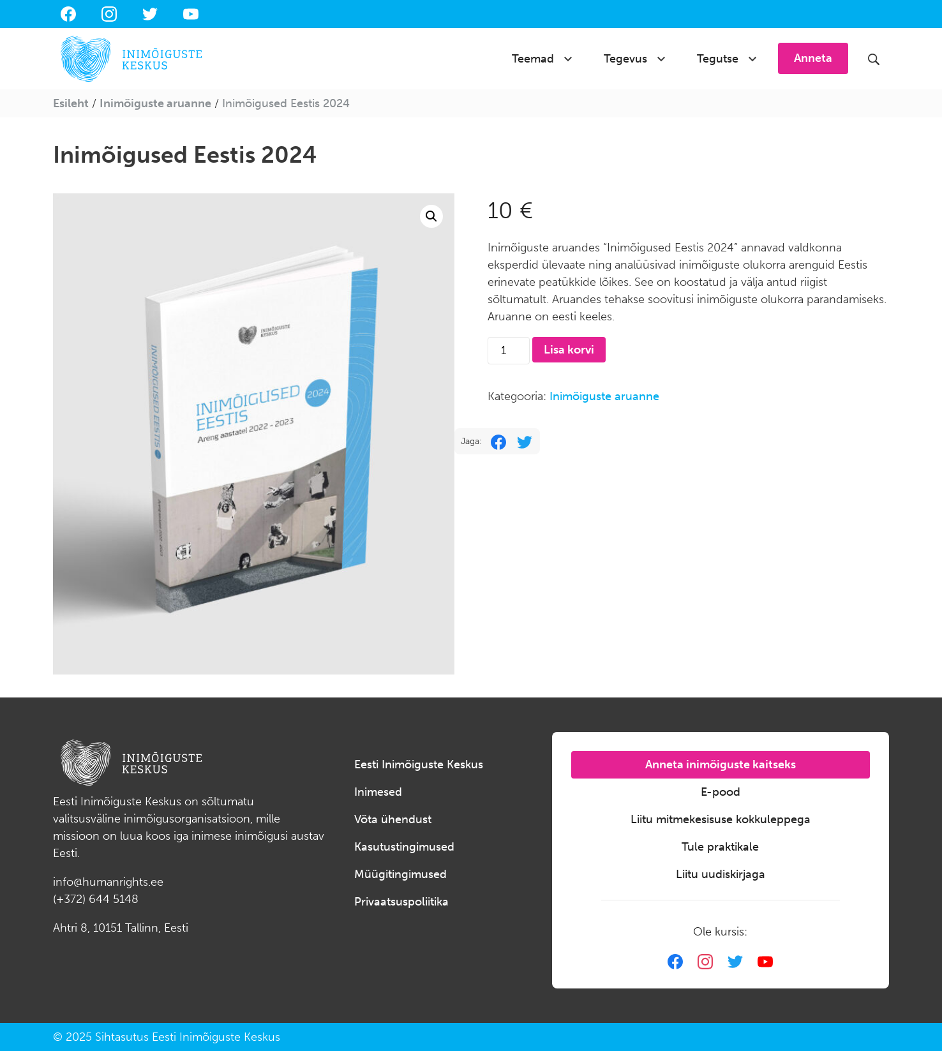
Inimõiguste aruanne (155, 103)
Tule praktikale (720, 847)
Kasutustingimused (404, 847)
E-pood (720, 792)
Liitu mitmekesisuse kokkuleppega (721, 819)
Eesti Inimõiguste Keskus (418, 764)
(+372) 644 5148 (95, 899)
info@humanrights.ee (108, 882)
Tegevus (625, 59)
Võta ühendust (392, 819)
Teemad (533, 59)
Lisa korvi (569, 350)
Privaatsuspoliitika (401, 902)
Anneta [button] (813, 58)
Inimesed (378, 792)
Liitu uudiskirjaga (720, 874)
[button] (431, 216)
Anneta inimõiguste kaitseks (720, 764)
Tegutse (717, 59)
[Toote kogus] (508, 350)
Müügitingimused (400, 874)
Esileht (71, 103)
